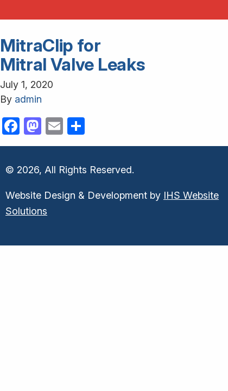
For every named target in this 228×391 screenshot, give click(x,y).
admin (28, 99)
